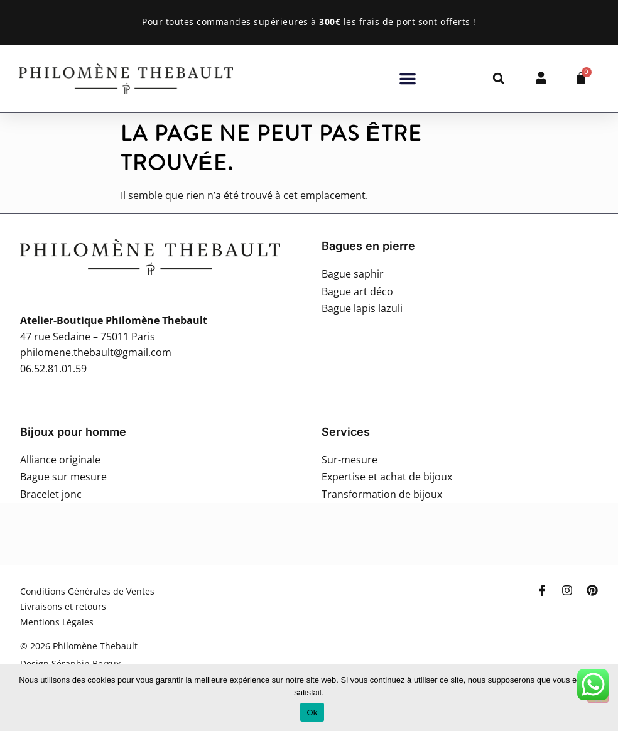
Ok (311, 712)
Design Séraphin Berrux (70, 663)
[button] (407, 78)
